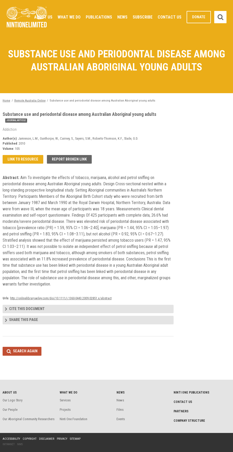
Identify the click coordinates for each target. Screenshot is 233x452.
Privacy (62, 439)
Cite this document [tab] (27, 309)
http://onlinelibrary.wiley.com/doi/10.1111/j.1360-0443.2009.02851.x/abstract (61, 298)
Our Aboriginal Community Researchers (28, 419)
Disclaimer (46, 439)
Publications (99, 17)
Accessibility (11, 439)
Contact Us (169, 17)
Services (65, 400)
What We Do (69, 17)
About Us (43, 17)
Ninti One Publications (191, 392)
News (122, 17)
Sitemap (75, 439)
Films (120, 410)
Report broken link (69, 159)
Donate (198, 17)
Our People (10, 410)
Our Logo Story (12, 400)
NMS (20, 444)
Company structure (189, 421)
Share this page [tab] (23, 320)
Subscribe (142, 17)
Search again (25, 351)
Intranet (9, 444)
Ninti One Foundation (73, 419)
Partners (181, 411)
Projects (65, 410)
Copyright (29, 439)
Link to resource (23, 159)
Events (120, 419)
